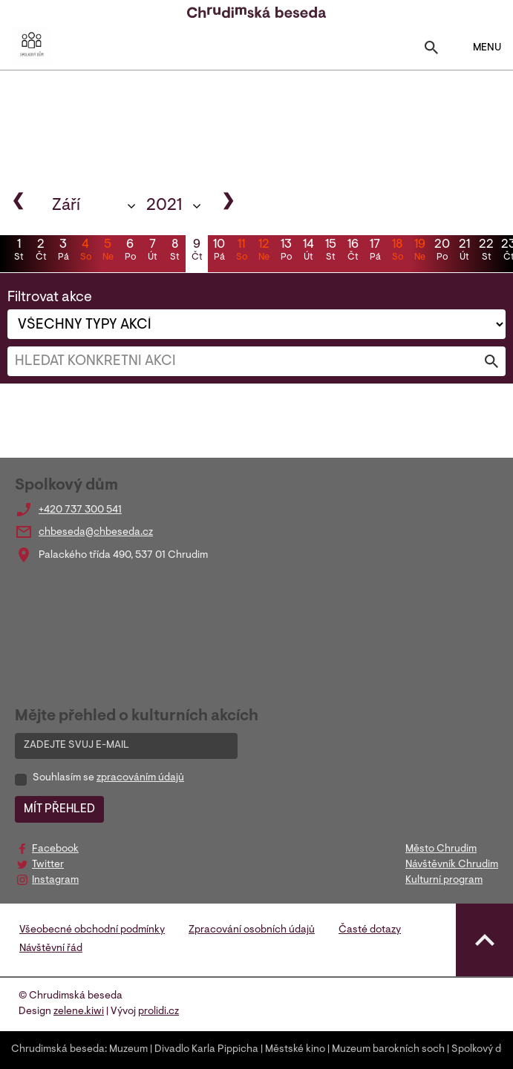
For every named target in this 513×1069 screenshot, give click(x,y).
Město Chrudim (441, 849)
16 (353, 251)
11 (241, 251)
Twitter (48, 865)
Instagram (55, 880)
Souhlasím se (108, 778)
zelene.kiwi (78, 1012)
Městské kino (295, 1050)
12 (263, 251)
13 (286, 251)
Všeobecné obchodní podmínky (92, 930)
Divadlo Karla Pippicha (206, 1050)
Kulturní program (444, 880)
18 (397, 251)
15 (330, 251)
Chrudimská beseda (58, 1050)
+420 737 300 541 (80, 510)
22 (486, 251)
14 (308, 251)
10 (219, 251)
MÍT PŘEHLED (59, 809)
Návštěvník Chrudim (451, 865)
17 (375, 251)
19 (419, 251)
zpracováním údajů (140, 778)
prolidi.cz (158, 1012)
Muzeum (128, 1050)
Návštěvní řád (50, 949)
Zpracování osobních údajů (252, 930)
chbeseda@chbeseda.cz (96, 532)
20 (442, 251)
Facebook (55, 849)
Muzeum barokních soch (388, 1050)
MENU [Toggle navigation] (477, 47)
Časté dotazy (370, 930)
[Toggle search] (431, 51)
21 (464, 251)
